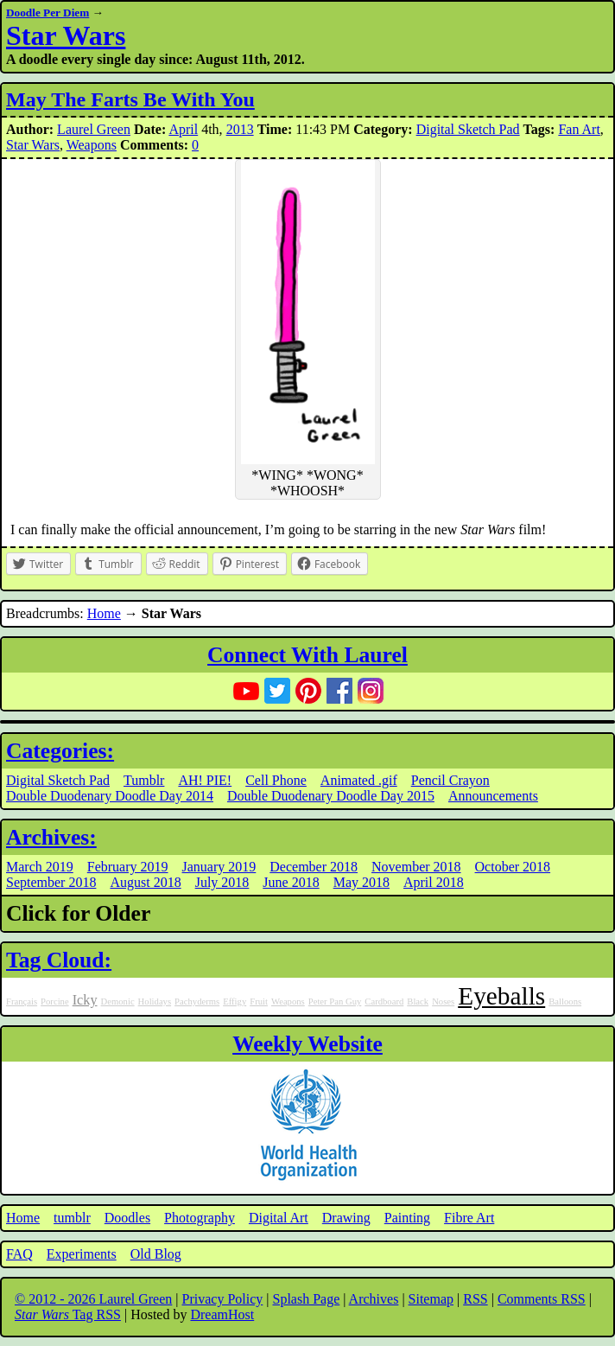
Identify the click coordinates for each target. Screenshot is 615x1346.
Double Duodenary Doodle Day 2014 (109, 795)
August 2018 (145, 882)
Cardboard (384, 1001)
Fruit (259, 1001)
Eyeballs (501, 996)
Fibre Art (469, 1217)
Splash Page (306, 1299)
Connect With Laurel (307, 654)
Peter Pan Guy (335, 1001)
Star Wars (65, 35)
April (183, 129)
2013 (240, 129)
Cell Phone (276, 780)
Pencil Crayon (450, 780)
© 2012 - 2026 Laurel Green (93, 1299)
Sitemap (431, 1299)
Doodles (127, 1217)
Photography (199, 1217)
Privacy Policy (222, 1299)
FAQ (19, 1254)
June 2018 (291, 882)
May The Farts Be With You (130, 99)
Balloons (564, 1001)
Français (21, 1001)
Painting (407, 1217)
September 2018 (51, 882)
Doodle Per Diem (47, 12)
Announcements (493, 795)
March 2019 (39, 866)
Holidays (154, 1001)
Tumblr (144, 780)
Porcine (55, 1001)
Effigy (234, 1001)
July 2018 (222, 882)
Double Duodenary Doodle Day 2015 (330, 795)
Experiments (82, 1254)
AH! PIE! (204, 780)
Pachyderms (196, 1001)
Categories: (60, 750)
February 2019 (127, 866)
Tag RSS (68, 1314)
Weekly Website (307, 1043)
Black (417, 1001)
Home (104, 613)
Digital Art (278, 1217)
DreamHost (222, 1314)
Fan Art (578, 129)
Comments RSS (542, 1299)
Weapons (92, 144)
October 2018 (513, 866)
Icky (85, 1000)
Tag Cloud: (58, 960)
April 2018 (433, 882)
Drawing (346, 1217)
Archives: (51, 837)
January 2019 (219, 866)
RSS (475, 1299)
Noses (443, 1001)
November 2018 (416, 866)
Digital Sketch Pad (468, 129)
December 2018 (313, 866)
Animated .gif (358, 780)
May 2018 (361, 882)
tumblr (72, 1217)
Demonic (118, 1001)
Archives (374, 1299)
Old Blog (155, 1254)
